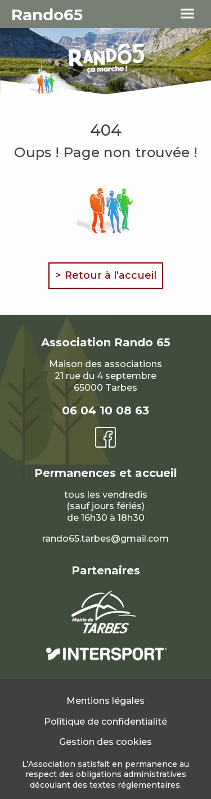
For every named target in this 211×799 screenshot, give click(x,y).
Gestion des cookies (105, 741)
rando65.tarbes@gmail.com (105, 538)
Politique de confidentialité (105, 721)
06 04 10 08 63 (105, 410)
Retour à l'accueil (110, 275)
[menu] (187, 14)
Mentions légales (105, 700)
